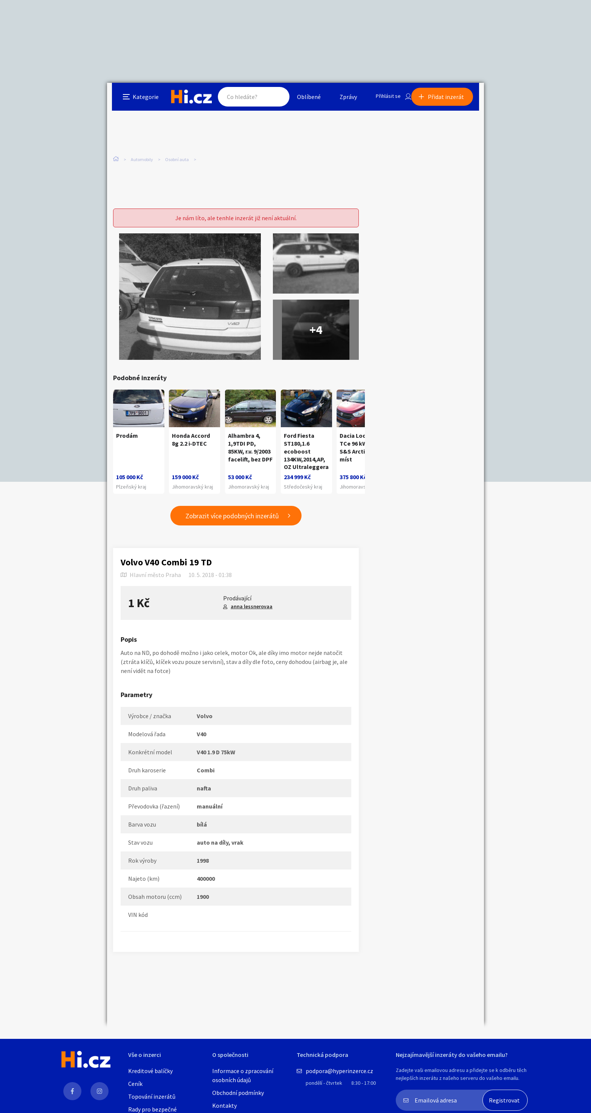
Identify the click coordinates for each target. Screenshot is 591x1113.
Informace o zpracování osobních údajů (242, 1075)
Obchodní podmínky (238, 1092)
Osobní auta (177, 158)
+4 (315, 321)
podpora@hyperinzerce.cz (339, 1071)
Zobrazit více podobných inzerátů (232, 523)
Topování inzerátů (152, 1096)
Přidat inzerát (451, 99)
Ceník (135, 1083)
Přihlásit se (382, 99)
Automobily (142, 158)
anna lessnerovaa (252, 613)
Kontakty (224, 1105)
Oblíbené (301, 99)
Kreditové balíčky (150, 1071)
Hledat (268, 99)
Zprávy (340, 99)
